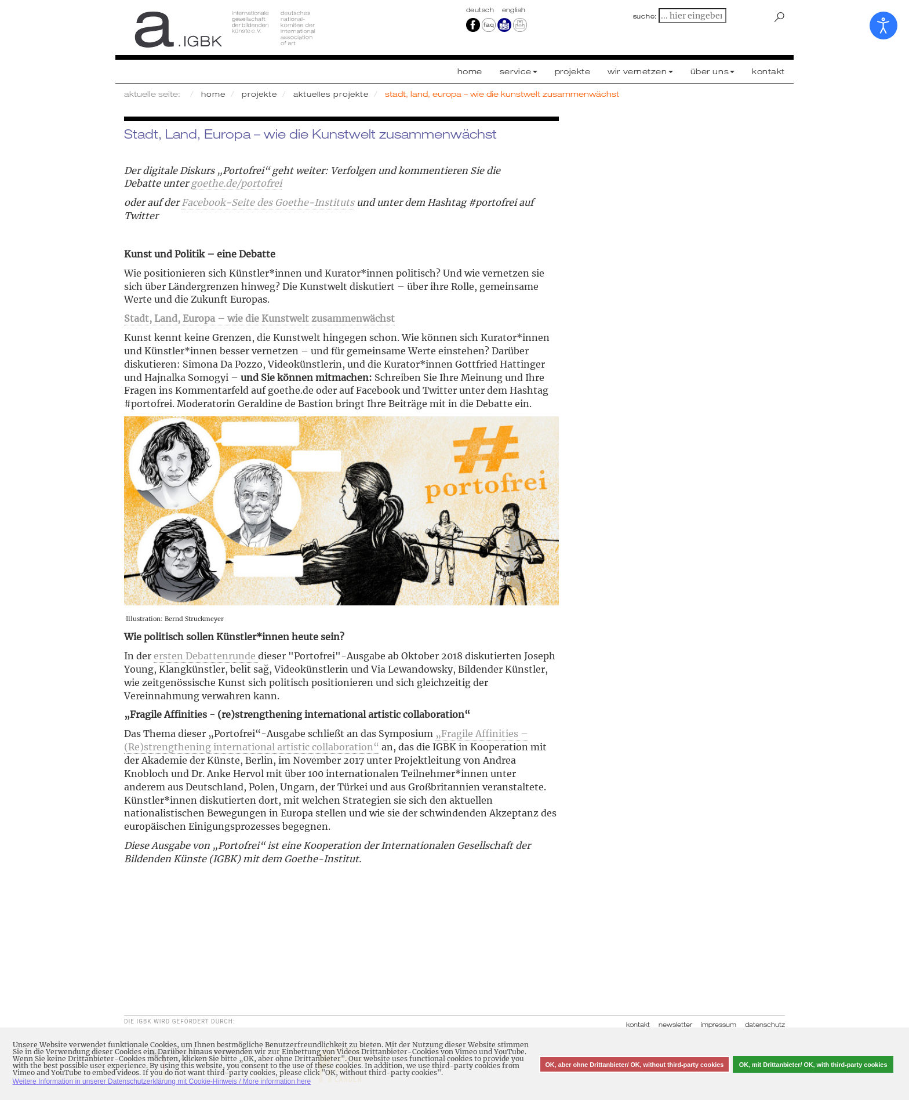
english (514, 10)
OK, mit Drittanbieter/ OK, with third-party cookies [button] (813, 1064)
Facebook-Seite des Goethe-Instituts (267, 202)
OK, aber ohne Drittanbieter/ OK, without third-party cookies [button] (634, 1064)
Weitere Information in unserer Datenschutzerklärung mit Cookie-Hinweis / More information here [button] (162, 1081)
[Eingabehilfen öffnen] (883, 25)
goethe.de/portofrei (236, 183)
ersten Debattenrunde (206, 656)
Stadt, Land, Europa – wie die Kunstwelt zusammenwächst (259, 318)
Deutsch (481, 10)
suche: (645, 16)
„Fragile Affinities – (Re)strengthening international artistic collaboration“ (326, 740)
